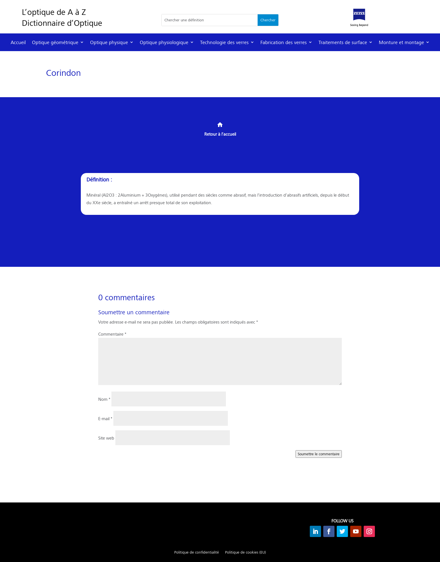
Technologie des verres (224, 42)
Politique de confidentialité (196, 552)
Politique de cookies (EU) (245, 552)
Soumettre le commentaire (319, 453)
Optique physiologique (164, 42)
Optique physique (109, 42)
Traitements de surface (342, 42)
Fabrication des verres (283, 42)
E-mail (105, 418)
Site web (106, 438)
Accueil (18, 42)
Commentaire (112, 334)
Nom (104, 399)
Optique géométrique (55, 42)
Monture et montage (401, 42)
